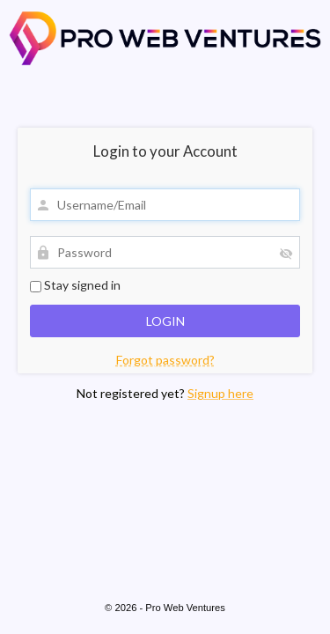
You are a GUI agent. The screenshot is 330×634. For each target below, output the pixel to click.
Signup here (220, 393)
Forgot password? (165, 359)
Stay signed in (75, 284)
